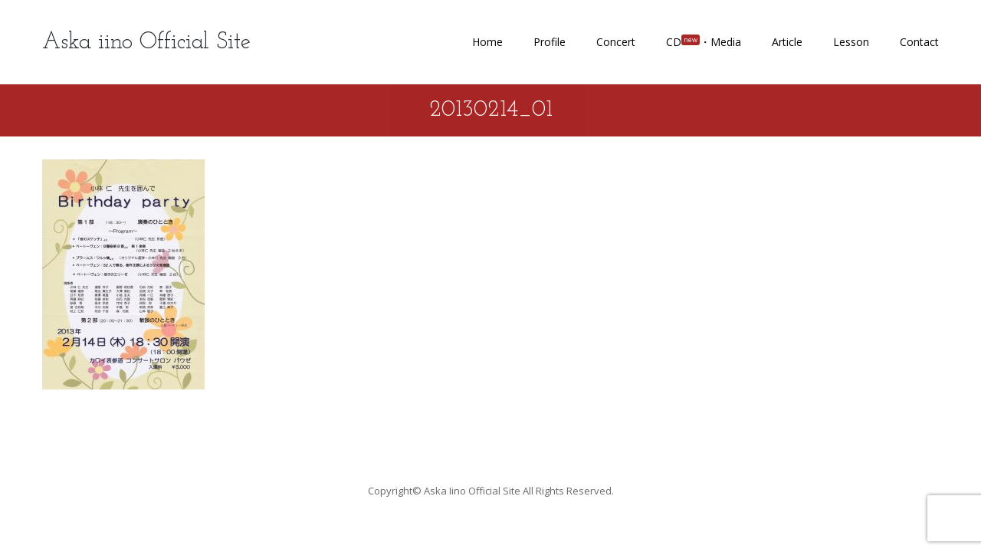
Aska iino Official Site (146, 42)
